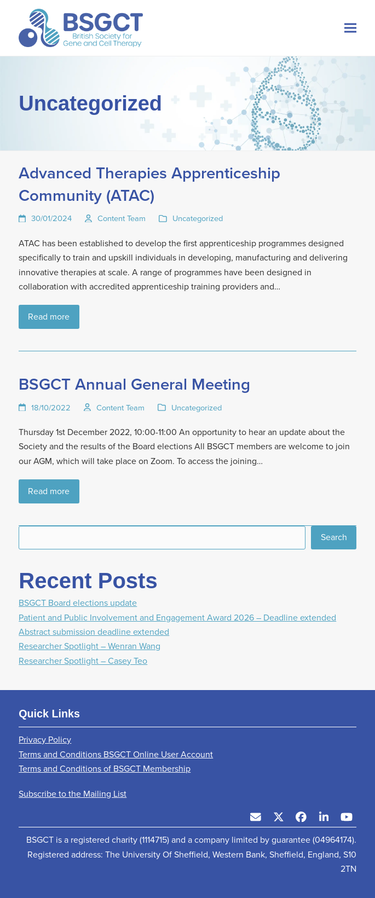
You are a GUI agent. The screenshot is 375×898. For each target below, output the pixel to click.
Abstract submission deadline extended (94, 631)
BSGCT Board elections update (78, 602)
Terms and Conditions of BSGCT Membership (105, 768)
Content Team (121, 218)
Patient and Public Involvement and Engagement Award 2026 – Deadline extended (177, 617)
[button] (350, 27)
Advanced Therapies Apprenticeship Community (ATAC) (149, 184)
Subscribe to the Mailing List (72, 793)
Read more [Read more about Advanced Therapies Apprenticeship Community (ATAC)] (49, 316)
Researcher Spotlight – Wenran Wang (89, 646)
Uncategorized (197, 218)
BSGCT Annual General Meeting (134, 384)
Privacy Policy (45, 739)
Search (334, 537)
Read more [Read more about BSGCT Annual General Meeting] (49, 491)
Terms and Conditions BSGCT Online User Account (116, 754)
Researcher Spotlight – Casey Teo (83, 660)
